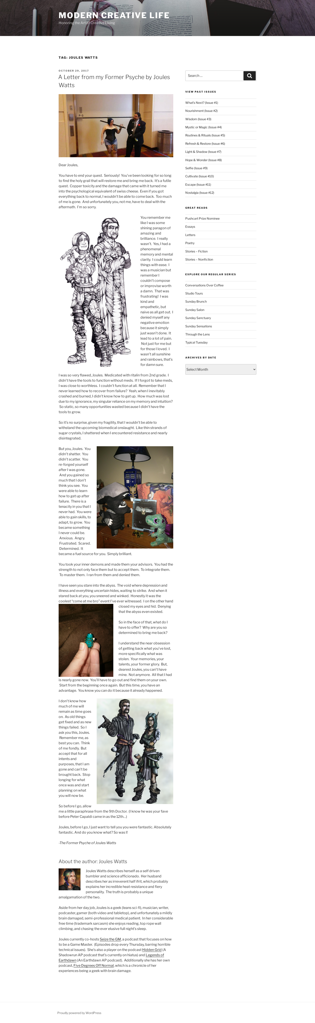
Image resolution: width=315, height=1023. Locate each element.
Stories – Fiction (196, 251)
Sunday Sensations (198, 326)
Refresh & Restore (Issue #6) (205, 143)
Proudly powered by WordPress (79, 1013)
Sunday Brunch (196, 301)
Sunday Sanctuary (198, 318)
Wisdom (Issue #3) (198, 119)
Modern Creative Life (114, 15)
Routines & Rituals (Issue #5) (205, 135)
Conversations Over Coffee (204, 285)
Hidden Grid (152, 950)
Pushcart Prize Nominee (202, 218)
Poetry (189, 243)
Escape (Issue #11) (198, 184)
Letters (190, 235)
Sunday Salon (194, 310)
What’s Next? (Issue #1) (201, 102)
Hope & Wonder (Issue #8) (203, 160)
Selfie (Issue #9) (196, 168)
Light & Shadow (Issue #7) (203, 151)
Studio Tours (194, 293)
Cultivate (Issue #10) (199, 176)
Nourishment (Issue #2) (201, 111)
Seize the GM (110, 939)
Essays (190, 226)
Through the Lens (197, 334)
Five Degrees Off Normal (94, 965)
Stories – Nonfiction (199, 259)
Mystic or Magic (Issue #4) (203, 127)
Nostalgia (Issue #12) (199, 192)
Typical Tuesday (196, 342)
